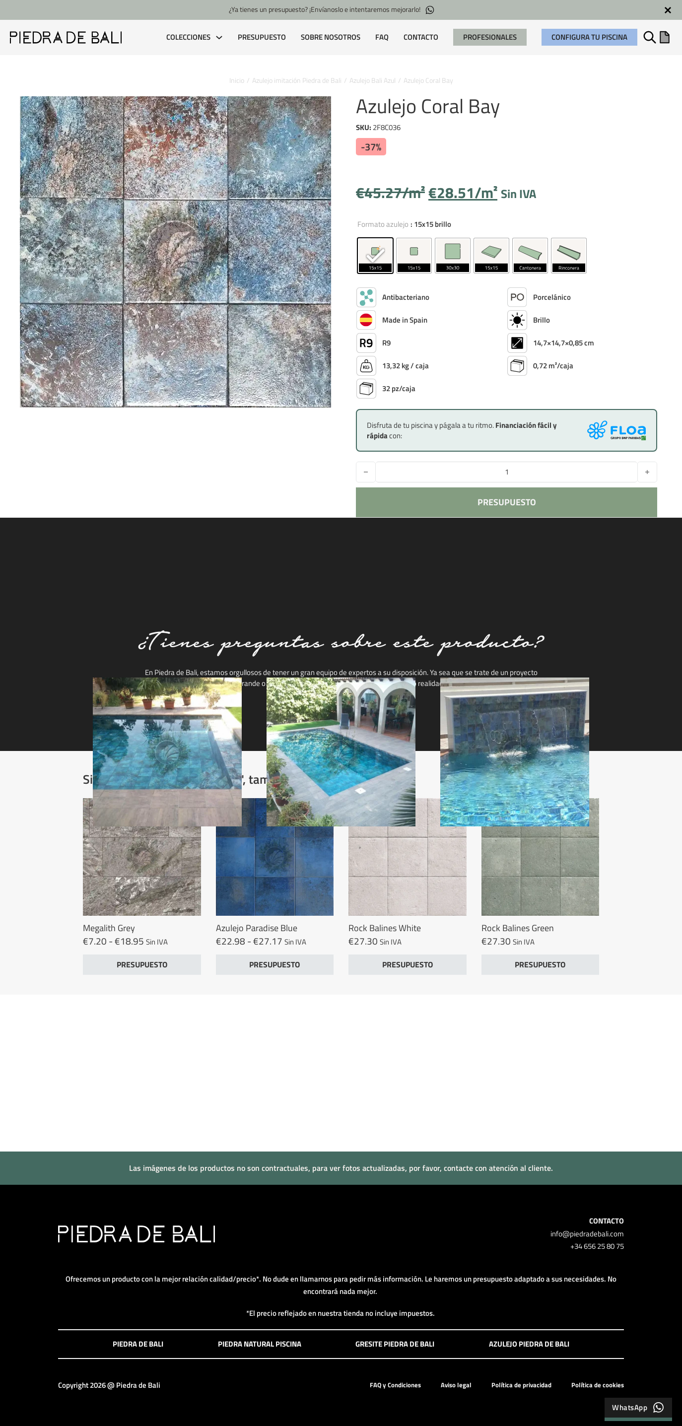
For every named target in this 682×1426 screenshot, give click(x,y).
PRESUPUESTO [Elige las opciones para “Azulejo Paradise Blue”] (274, 964)
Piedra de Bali (138, 1344)
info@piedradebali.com (587, 1233)
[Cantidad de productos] (506, 472)
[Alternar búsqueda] (649, 37)
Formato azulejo (383, 224)
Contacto (421, 37)
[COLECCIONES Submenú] (219, 37)
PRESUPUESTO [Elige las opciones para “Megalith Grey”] (142, 964)
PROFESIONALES (490, 37)
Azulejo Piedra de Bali (529, 1344)
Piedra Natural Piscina (259, 1344)
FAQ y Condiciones (395, 1385)
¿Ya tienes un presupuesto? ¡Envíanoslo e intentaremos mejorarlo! (332, 10)
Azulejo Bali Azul (372, 80)
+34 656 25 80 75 (597, 1246)
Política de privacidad (521, 1385)
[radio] (375, 255)
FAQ (382, 37)
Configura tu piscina (589, 37)
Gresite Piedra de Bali (394, 1344)
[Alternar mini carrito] (664, 37)
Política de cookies (597, 1385)
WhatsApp (638, 1407)
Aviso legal (456, 1385)
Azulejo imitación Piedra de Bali (296, 80)
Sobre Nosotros (330, 37)
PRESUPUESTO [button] (407, 964)
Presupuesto (262, 37)
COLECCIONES (188, 37)
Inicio (236, 80)
